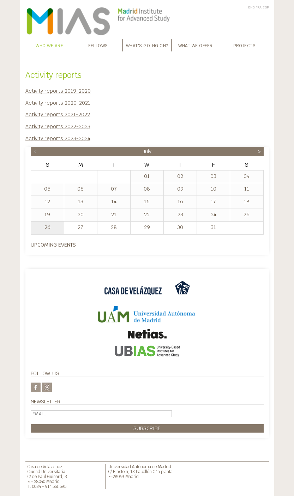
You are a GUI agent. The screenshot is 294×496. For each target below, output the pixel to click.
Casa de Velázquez (45, 466)
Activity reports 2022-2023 (57, 126)
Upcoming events (53, 244)
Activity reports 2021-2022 (57, 114)
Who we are (49, 46)
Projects (244, 46)
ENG (251, 7)
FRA (259, 7)
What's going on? (147, 46)
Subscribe (147, 428)
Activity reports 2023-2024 (57, 138)
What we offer (195, 46)
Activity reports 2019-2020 (58, 90)
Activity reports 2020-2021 (57, 102)
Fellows (98, 46)
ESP (266, 7)
